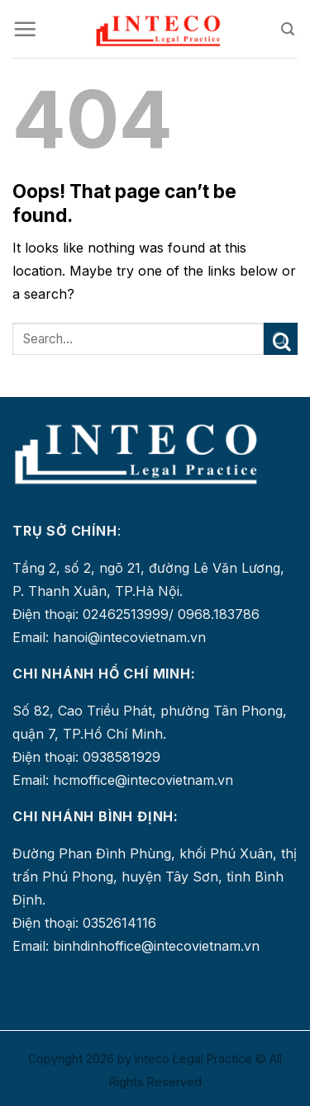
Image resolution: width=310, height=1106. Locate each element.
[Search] (289, 29)
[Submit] (281, 339)
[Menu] (24, 29)
